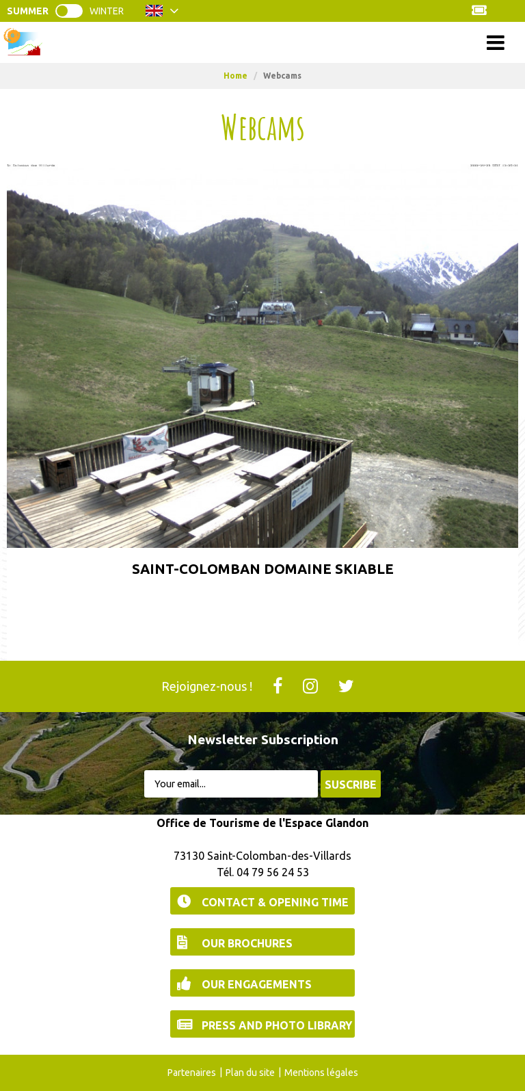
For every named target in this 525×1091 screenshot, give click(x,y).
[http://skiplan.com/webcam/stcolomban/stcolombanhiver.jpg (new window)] (262, 355)
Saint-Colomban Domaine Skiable (263, 569)
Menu (263, 42)
